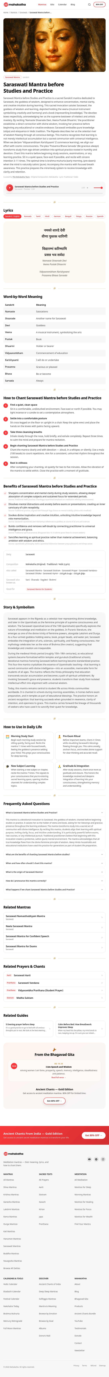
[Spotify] (96, 1159)
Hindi (47, 216)
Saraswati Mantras (12, 1246)
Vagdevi (44, 579)
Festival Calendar (11, 1298)
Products (79, 1306)
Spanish (100, 216)
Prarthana (43, 1224)
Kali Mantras (9, 1231)
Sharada (35, 579)
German (57, 216)
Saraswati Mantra (12, 77)
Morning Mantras (83, 1194)
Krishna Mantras (11, 1194)
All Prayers (44, 1179)
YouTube (79, 1321)
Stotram (43, 1194)
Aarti (41, 1187)
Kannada (28, 216)
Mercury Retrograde (12, 1321)
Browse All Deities (11, 1268)
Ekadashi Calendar (12, 1291)
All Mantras (8, 1179)
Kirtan (42, 1209)
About (77, 1284)
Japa (41, 1216)
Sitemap (102, 1365)
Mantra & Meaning (47, 1306)
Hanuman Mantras (12, 1238)
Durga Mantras (10, 1224)
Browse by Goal (46, 1321)
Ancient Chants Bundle (85, 1313)
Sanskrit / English (12, 216)
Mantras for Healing (84, 1202)
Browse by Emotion (48, 1313)
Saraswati (23, 12)
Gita (52, 4)
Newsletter (80, 1350)
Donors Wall (44, 1335)
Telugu (78, 216)
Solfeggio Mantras (47, 1298)
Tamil (38, 216)
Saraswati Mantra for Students (39, 589)
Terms (84, 1365)
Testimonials (80, 1328)
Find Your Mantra (83, 1224)
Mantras (42, 4)
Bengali (68, 216)
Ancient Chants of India (50, 1284)
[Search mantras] (89, 4)
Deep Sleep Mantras (48, 1291)
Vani (28, 579)
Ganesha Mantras (11, 1202)
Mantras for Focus (83, 1209)
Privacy (76, 1365)
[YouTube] (89, 1159)
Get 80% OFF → (93, 1135)
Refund (93, 1365)
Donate (78, 1335)
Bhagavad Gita (81, 1298)
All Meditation (81, 1179)
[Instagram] (103, 1159)
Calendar (62, 4)
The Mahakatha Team (21, 177)
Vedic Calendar (10, 1284)
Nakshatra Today (11, 1306)
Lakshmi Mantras (11, 1209)
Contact (78, 1343)
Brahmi (52, 579)
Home (5, 12)
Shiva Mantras (10, 1187)
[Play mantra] (9, 187)
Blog (73, 4)
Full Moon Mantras (12, 1328)
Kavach (42, 1202)
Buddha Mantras (11, 1253)
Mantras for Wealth (83, 1216)
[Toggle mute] (90, 188)
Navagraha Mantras (12, 1261)
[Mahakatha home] (14, 4)
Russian (89, 216)
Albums (42, 1328)
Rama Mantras (10, 1216)
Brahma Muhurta (11, 1313)
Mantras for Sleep (83, 1187)
